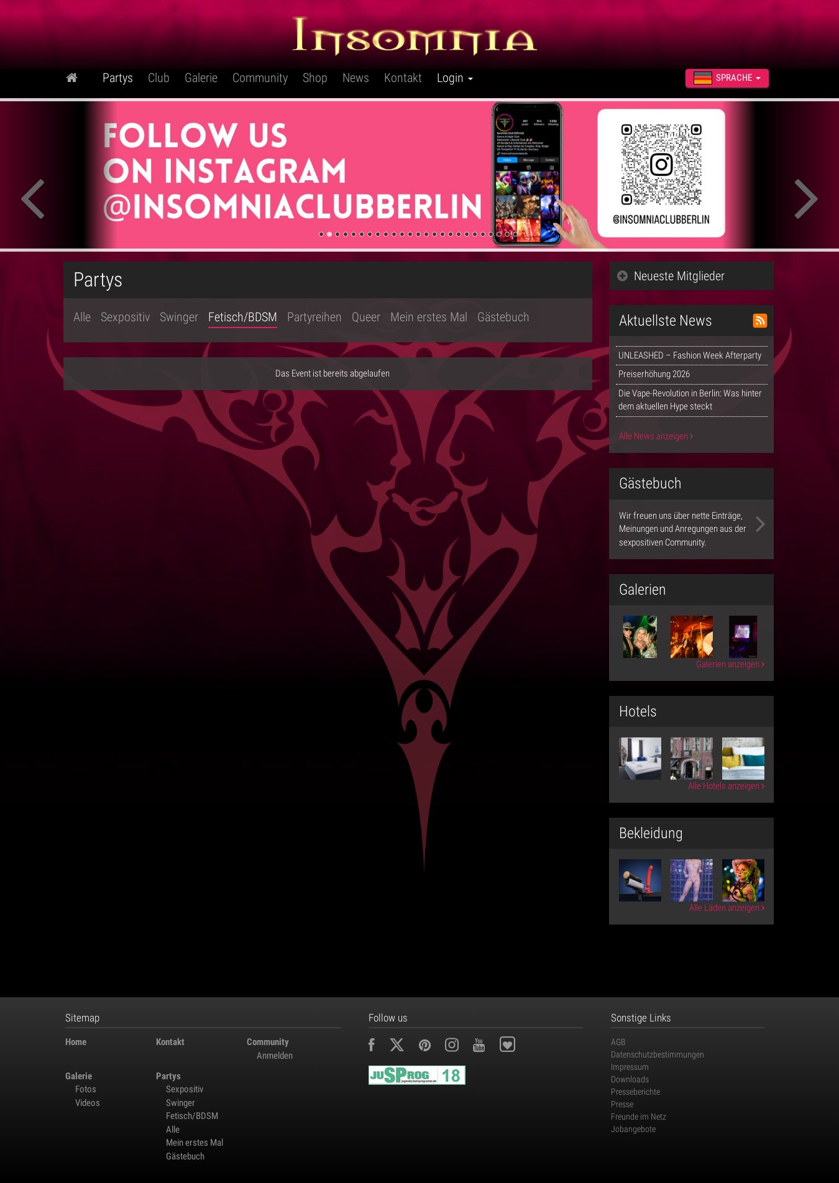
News (355, 77)
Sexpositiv (125, 316)
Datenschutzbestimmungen (657, 1054)
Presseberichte (635, 1092)
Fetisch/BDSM (242, 316)
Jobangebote (633, 1129)
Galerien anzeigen (730, 664)
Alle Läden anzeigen (726, 907)
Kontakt (403, 77)
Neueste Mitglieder (671, 275)
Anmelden (275, 1055)
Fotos (85, 1089)
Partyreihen (314, 316)
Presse (622, 1104)
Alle (82, 316)
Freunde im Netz (638, 1116)
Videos (87, 1102)
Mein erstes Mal (428, 316)
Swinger (179, 316)
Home (75, 1042)
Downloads (630, 1079)
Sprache (727, 77)
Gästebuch (503, 316)
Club (159, 77)
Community (260, 77)
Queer (366, 316)
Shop (315, 77)
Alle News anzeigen (656, 436)
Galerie (201, 77)
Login (455, 77)
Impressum (630, 1067)
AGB (618, 1042)
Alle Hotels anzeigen (726, 786)
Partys (118, 77)
